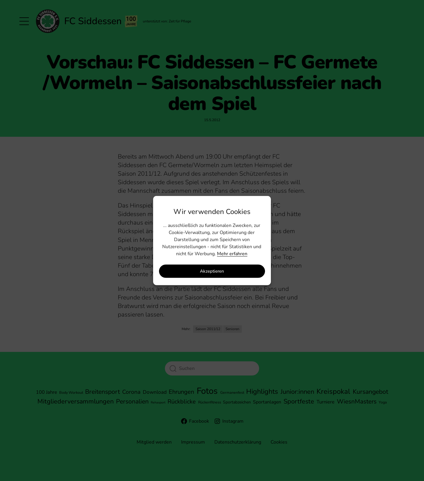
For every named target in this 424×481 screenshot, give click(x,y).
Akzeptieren (212, 271)
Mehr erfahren (232, 253)
